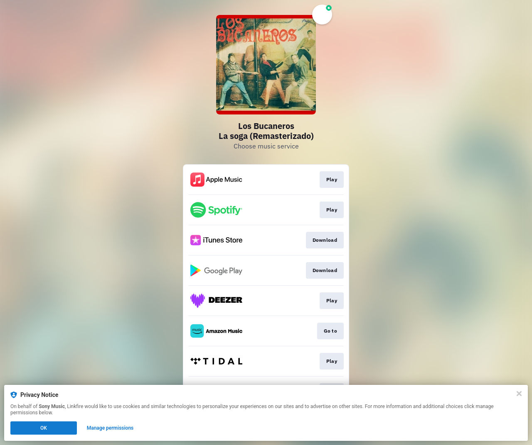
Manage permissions (110, 428)
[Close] (519, 393)
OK (43, 428)
